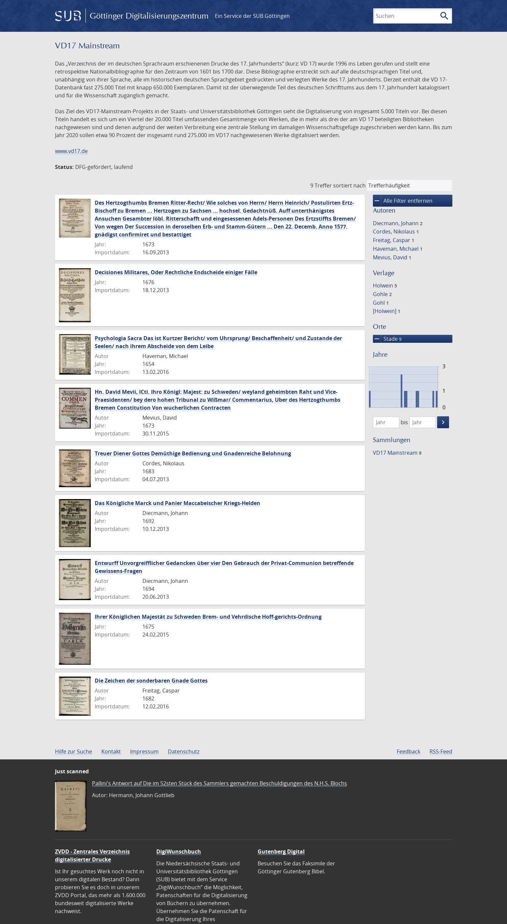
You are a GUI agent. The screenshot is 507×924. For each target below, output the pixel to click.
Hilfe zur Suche (73, 751)
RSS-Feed (441, 751)
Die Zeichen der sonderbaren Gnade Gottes (151, 680)
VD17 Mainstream (397, 452)
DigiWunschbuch (178, 851)
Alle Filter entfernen (402, 201)
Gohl (381, 302)
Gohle (382, 294)
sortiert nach (349, 185)
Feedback (408, 751)
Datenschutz (183, 751)
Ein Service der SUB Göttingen (252, 16)
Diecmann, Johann (398, 223)
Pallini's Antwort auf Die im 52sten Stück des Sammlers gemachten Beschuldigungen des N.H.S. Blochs (219, 783)
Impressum (144, 751)
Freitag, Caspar (393, 240)
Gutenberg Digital (281, 851)
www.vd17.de (71, 151)
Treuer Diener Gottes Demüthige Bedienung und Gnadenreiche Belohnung (193, 453)
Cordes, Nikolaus (396, 231)
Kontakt (111, 751)
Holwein (385, 285)
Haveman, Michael (398, 248)
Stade (387, 339)
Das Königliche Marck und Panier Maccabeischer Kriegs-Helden (177, 503)
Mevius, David (392, 257)
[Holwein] (386, 311)
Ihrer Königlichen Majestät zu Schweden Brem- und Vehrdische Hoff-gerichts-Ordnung (208, 616)
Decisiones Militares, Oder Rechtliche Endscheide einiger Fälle (176, 272)
